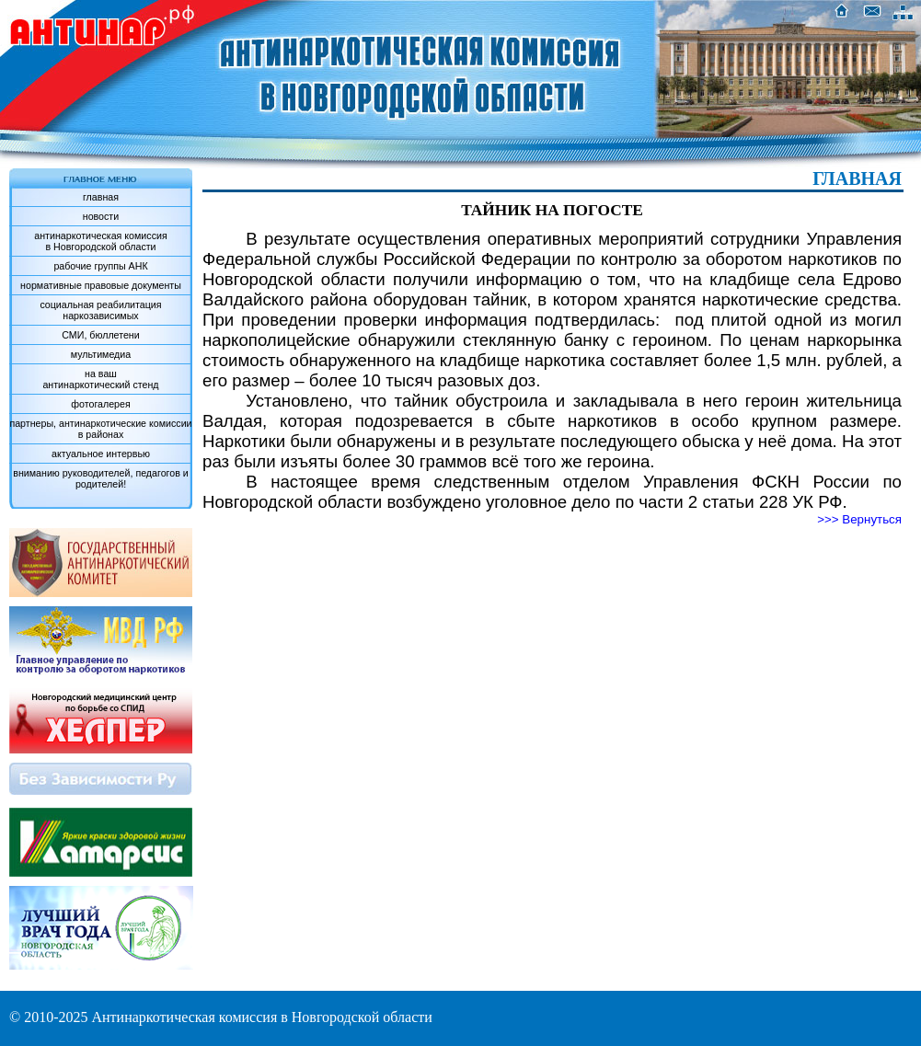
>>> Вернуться (859, 519)
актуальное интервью (101, 453)
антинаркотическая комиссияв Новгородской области (100, 241)
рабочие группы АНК (100, 265)
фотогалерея (101, 403)
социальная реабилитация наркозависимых (100, 310)
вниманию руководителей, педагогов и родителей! (100, 478)
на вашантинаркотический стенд (100, 379)
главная (101, 196)
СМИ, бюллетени (100, 334)
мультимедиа (101, 354)
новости (101, 216)
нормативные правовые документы (100, 285)
